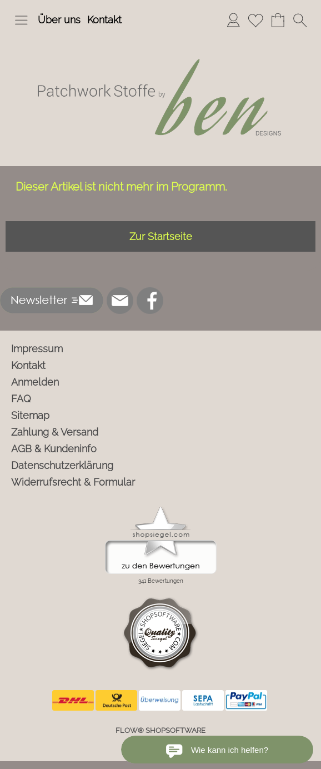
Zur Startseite (160, 236)
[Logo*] (160, 38)
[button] (21, 20)
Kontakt (104, 20)
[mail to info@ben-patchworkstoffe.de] (120, 300)
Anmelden (35, 382)
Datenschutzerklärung (62, 465)
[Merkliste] (255, 20)
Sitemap (30, 415)
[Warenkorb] (277, 20)
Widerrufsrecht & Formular (73, 482)
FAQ (21, 399)
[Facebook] (150, 300)
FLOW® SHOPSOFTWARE (160, 730)
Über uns (59, 20)
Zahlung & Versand (54, 432)
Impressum (37, 348)
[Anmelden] (233, 20)
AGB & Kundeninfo (54, 449)
